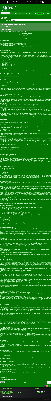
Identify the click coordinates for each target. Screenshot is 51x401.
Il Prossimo (48, 382)
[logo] (4, 8)
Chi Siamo (39, 13)
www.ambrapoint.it (8, 399)
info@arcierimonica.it (7, 396)
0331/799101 (6, 395)
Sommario (8, 20)
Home (16, 13)
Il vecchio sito (39, 393)
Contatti (48, 13)
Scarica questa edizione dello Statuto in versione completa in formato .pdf (13, 31)
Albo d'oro (34, 13)
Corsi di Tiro (21, 13)
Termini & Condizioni (47, 399)
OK (43, 1)
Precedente (2, 382)
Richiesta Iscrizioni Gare (41, 391)
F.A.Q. (44, 13)
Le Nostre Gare (27, 13)
